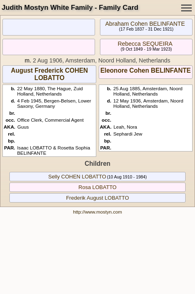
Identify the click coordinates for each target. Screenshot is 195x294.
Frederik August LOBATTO (97, 198)
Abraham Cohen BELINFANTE (145, 23)
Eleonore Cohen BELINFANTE (145, 70)
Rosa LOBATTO (97, 187)
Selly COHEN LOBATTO (77, 177)
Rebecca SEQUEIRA (144, 43)
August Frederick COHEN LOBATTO (49, 74)
